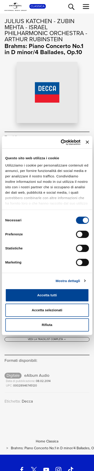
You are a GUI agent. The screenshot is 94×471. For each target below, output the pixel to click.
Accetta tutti (47, 295)
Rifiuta (47, 325)
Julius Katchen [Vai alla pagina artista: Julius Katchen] (28, 21)
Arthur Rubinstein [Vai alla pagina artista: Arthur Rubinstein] (34, 39)
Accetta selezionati (47, 310)
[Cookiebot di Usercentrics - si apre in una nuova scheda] (61, 142)
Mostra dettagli (67, 281)
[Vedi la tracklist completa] (47, 339)
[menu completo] (86, 6)
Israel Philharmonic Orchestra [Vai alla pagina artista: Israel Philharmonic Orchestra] (44, 30)
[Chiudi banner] (87, 142)
